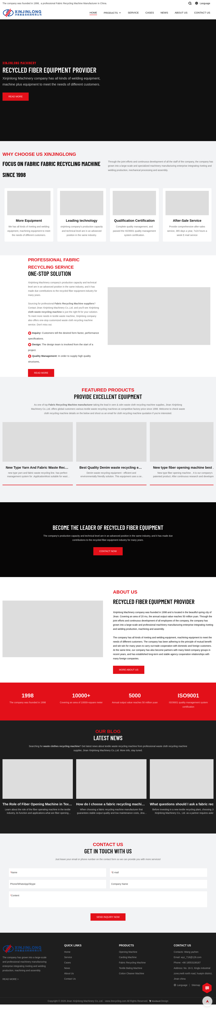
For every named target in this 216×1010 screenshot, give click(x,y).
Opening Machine (128, 957)
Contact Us (70, 984)
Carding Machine (128, 963)
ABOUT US (181, 12)
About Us (69, 979)
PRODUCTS (111, 12)
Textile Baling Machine (130, 973)
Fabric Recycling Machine (132, 968)
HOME (93, 12)
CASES (150, 12)
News (67, 973)
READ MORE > (10, 984)
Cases (67, 968)
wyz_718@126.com (191, 963)
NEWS (164, 12)
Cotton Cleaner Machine (131, 979)
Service (68, 963)
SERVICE (133, 12)
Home (67, 957)
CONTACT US (202, 12)
